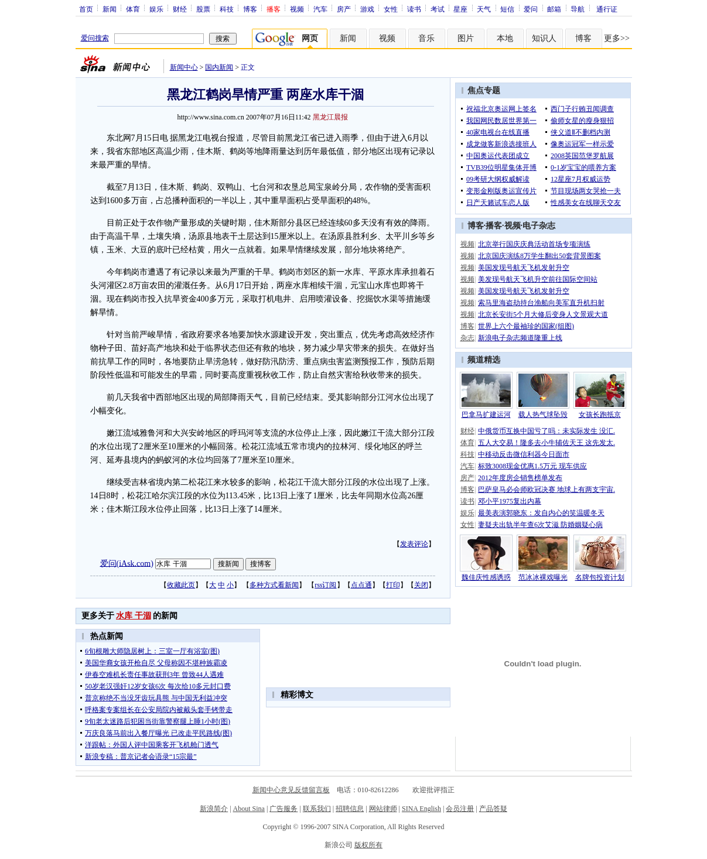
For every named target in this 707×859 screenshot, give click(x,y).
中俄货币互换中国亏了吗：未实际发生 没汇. (546, 431)
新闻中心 (184, 67)
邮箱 (554, 8)
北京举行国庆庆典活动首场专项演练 (534, 244)
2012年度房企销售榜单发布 (520, 478)
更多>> (617, 38)
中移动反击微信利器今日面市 (523, 454)
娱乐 (156, 8)
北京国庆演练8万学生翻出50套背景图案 (539, 256)
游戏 (367, 8)
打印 (393, 585)
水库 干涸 (133, 615)
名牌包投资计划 (599, 577)
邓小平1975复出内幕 (509, 501)
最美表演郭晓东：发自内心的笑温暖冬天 (541, 513)
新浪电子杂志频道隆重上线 (520, 338)
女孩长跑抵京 (600, 414)
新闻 (110, 8)
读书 (414, 8)
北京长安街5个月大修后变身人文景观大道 (543, 314)
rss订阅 (325, 585)
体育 (133, 8)
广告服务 (283, 809)
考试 (438, 8)
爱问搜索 (95, 38)
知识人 (544, 38)
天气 (484, 8)
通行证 (606, 8)
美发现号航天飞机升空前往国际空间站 (537, 279)
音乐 (426, 38)
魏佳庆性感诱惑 (486, 577)
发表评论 (414, 544)
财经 (180, 8)
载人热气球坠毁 (543, 414)
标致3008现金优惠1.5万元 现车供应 (532, 466)
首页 (86, 8)
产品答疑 (493, 809)
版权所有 (368, 845)
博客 (250, 8)
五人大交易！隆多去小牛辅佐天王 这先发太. (546, 443)
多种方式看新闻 (274, 585)
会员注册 (460, 809)
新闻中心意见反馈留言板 (291, 790)
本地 (505, 38)
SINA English (421, 809)
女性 (391, 8)
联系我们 (317, 809)
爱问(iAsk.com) (126, 563)
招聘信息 (350, 809)
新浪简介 (214, 809)
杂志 (467, 338)
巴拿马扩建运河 (486, 414)
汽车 (320, 8)
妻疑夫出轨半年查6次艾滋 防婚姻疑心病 (540, 525)
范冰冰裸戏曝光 (543, 577)
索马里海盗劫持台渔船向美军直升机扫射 (541, 303)
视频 (297, 8)
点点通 (361, 585)
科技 (227, 8)
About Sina (249, 809)
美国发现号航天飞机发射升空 (523, 267)
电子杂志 (538, 225)
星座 (460, 8)
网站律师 (383, 809)
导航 (578, 8)
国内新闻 (219, 67)
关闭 (421, 585)
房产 (344, 8)
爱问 (531, 8)
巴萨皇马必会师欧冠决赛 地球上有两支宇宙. (546, 489)
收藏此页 (181, 585)
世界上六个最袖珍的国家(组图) (526, 326)
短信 (507, 8)
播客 (494, 225)
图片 (465, 38)
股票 (203, 8)
